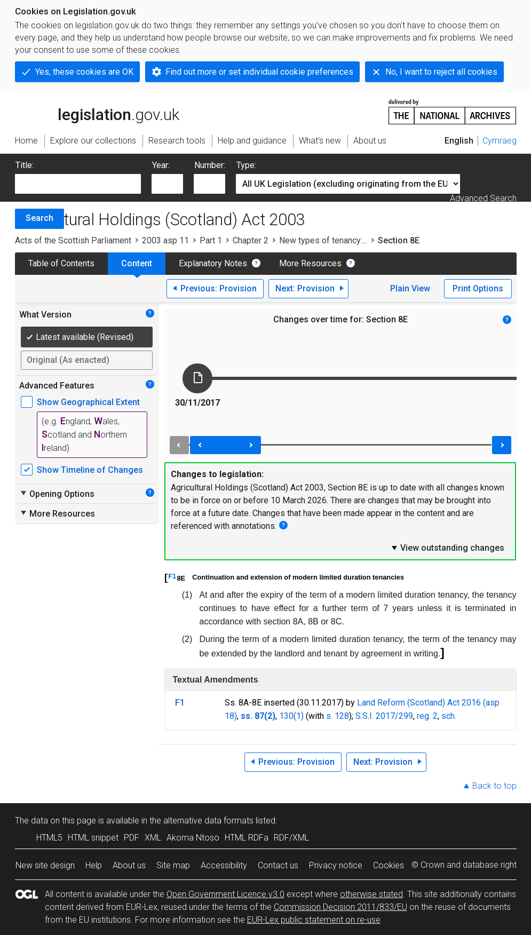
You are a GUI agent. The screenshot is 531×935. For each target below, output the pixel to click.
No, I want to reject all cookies (441, 72)
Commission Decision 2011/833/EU (340, 907)
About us (129, 865)
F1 (172, 576)
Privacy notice (335, 865)
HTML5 (49, 838)
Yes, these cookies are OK (84, 72)
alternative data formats (208, 820)
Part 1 (211, 240)
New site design (45, 865)
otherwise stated (371, 894)
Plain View (410, 288)
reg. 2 (427, 716)
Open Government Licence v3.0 (225, 894)
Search (39, 218)
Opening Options (56, 493)
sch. (448, 716)
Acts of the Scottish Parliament (73, 240)
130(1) (291, 716)
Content (136, 263)
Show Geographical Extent (88, 402)
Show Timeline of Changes (90, 470)
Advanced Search (483, 198)
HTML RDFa (246, 838)
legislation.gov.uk (97, 111)
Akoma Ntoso (193, 838)
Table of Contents (61, 263)
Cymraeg (499, 141)
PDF (131, 838)
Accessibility (224, 865)
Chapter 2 (250, 240)
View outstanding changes (447, 547)
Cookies (388, 865)
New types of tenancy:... (323, 240)
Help (93, 865)
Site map (173, 865)
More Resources (310, 263)
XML (153, 838)
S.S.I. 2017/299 (384, 716)
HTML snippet (93, 838)
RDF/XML (291, 838)
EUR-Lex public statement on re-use (314, 920)
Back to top (494, 786)
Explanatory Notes (213, 263)
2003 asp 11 (165, 240)
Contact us (278, 865)
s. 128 (337, 716)
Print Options (478, 288)
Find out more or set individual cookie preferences (259, 72)
